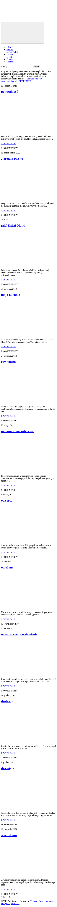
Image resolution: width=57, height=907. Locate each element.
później (15, 81)
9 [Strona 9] (9, 896)
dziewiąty (7, 768)
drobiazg (7, 701)
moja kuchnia (10, 294)
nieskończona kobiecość (17, 431)
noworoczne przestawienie (19, 634)
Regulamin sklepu (47, 901)
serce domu (9, 835)
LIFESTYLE (12, 52)
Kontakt (10, 62)
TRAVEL (10, 54)
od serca (6, 500)
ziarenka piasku (12, 158)
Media (9, 57)
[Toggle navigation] (22, 33)
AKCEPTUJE (25, 81)
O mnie (9, 59)
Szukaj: (4, 66)
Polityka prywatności (10, 903)
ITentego (33, 901)
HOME (9, 47)
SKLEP (9, 49)
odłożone (7, 567)
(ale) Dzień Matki (13, 225)
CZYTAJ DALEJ (8, 143)
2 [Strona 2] (3, 896)
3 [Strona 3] (4, 896)
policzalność (9, 91)
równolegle (8, 361)
